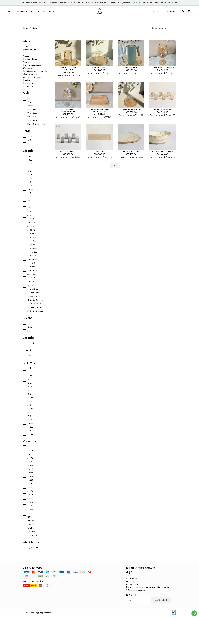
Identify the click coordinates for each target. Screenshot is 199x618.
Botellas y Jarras (30, 59)
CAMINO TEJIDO (99, 152)
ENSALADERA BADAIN (162, 152)
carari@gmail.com (134, 583)
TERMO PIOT (131, 68)
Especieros (28, 84)
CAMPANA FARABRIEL (131, 110)
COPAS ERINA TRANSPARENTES (68, 111)
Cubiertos (27, 62)
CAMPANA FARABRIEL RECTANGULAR (99, 111)
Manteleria (27, 69)
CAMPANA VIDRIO (99, 68)
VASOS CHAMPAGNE (162, 110)
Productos (25, 11)
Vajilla (25, 47)
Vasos (25, 53)
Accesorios (28, 87)
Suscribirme (161, 601)
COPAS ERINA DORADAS (162, 68)
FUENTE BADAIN (131, 152)
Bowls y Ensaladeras (32, 66)
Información (46, 11)
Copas (26, 56)
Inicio (10, 11)
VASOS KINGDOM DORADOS (68, 69)
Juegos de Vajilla (30, 50)
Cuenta (157, 11)
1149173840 (132, 585)
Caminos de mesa (31, 75)
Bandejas (27, 81)
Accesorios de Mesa (32, 78)
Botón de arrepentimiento (136, 591)
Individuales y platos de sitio (35, 72)
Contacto (172, 11)
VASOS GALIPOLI (68, 152)
